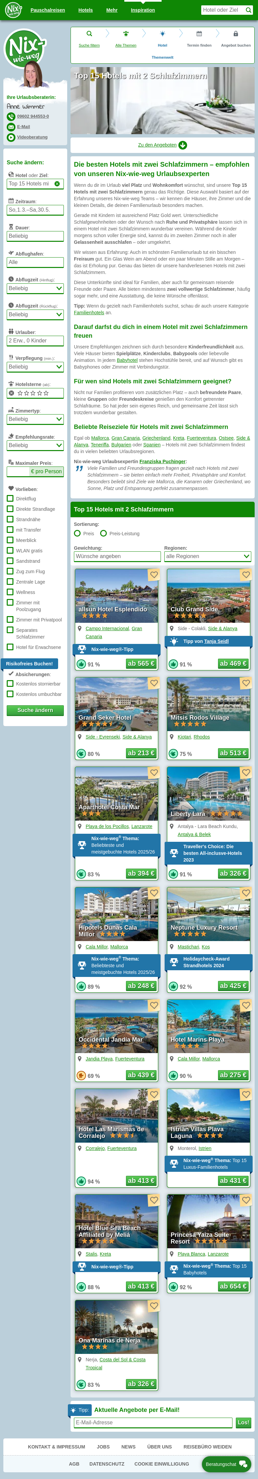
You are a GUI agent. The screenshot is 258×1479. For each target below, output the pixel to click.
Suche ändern (35, 710)
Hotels (86, 10)
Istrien (205, 1148)
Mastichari (188, 946)
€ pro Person (46, 471)
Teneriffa (100, 444)
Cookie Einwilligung (161, 1464)
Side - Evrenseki (103, 737)
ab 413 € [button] (141, 1180)
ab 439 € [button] (141, 1075)
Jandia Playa (99, 1058)
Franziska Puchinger (162, 461)
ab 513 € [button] (233, 753)
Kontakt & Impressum (56, 1446)
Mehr (111, 10)
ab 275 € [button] (233, 1075)
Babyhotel (127, 360)
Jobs (103, 1446)
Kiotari (184, 737)
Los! (243, 1422)
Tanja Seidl (216, 641)
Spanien (152, 444)
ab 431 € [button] (233, 1180)
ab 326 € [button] (233, 873)
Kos (206, 946)
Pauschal (48, 10)
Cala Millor (97, 946)
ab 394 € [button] (141, 873)
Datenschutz (106, 1464)
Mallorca (100, 438)
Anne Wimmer (25, 107)
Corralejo (95, 1148)
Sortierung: (86, 524)
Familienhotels (89, 312)
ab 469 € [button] (233, 663)
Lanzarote (141, 826)
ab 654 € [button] (233, 1286)
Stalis (91, 1254)
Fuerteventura (201, 438)
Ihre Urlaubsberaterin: (31, 97)
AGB (74, 1464)
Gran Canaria (126, 438)
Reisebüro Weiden (208, 1446)
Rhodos (202, 737)
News (128, 1446)
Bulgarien (121, 444)
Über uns (159, 1446)
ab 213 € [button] (141, 753)
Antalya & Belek (194, 834)
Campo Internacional (107, 628)
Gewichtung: (88, 548)
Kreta (178, 438)
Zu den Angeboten (162, 145)
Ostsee (226, 438)
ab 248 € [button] (141, 985)
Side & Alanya (222, 628)
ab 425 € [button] (233, 985)
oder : (28, 174)
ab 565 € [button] (141, 663)
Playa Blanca (191, 1254)
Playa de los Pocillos (107, 826)
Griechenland (156, 438)
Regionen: (175, 548)
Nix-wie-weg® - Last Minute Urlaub (25, 48)
